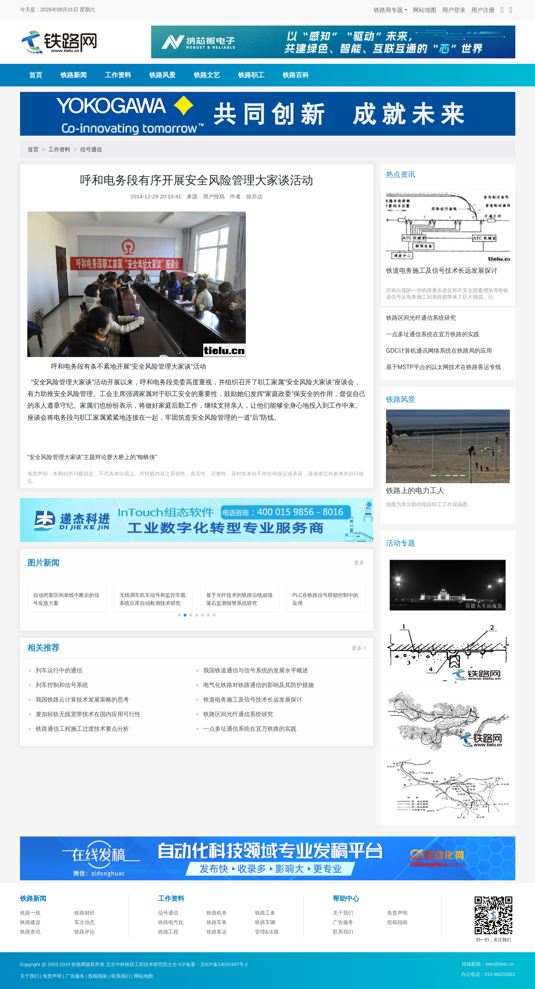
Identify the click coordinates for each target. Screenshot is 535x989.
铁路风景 (162, 75)
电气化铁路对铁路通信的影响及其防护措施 (258, 716)
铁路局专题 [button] (388, 10)
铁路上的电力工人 (415, 526)
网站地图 (424, 10)
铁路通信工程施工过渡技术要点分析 (82, 760)
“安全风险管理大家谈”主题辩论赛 (70, 457)
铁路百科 (296, 75)
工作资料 (118, 75)
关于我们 (343, 949)
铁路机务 (216, 949)
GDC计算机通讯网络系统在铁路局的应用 (439, 387)
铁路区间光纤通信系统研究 (238, 745)
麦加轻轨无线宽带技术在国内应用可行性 (88, 745)
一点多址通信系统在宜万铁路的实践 (249, 760)
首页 (35, 75)
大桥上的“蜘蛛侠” (135, 457)
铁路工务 (265, 949)
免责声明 (397, 949)
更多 (359, 594)
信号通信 (91, 149)
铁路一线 (30, 949)
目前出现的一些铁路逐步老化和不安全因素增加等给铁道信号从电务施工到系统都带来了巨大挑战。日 (447, 293)
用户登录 (453, 10)
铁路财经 (84, 949)
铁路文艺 (207, 75)
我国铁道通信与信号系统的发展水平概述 (255, 702)
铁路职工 (251, 75)
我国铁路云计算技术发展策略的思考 (82, 731)
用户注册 (483, 10)
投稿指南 (97, 976)
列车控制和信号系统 (62, 716)
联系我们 (120, 976)
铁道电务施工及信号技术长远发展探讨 (252, 731)
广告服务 (75, 976)
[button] (185, 646)
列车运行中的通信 (59, 702)
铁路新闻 (73, 75)
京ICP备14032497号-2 (224, 964)
